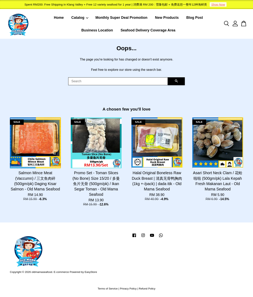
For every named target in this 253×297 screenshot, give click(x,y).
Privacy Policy (128, 288)
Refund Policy (147, 288)
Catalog (80, 18)
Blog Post (194, 18)
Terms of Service (108, 288)
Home (59, 18)
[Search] (118, 81)
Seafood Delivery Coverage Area (148, 30)
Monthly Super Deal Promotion (121, 18)
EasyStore (91, 272)
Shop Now (218, 4)
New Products (167, 18)
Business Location (97, 30)
